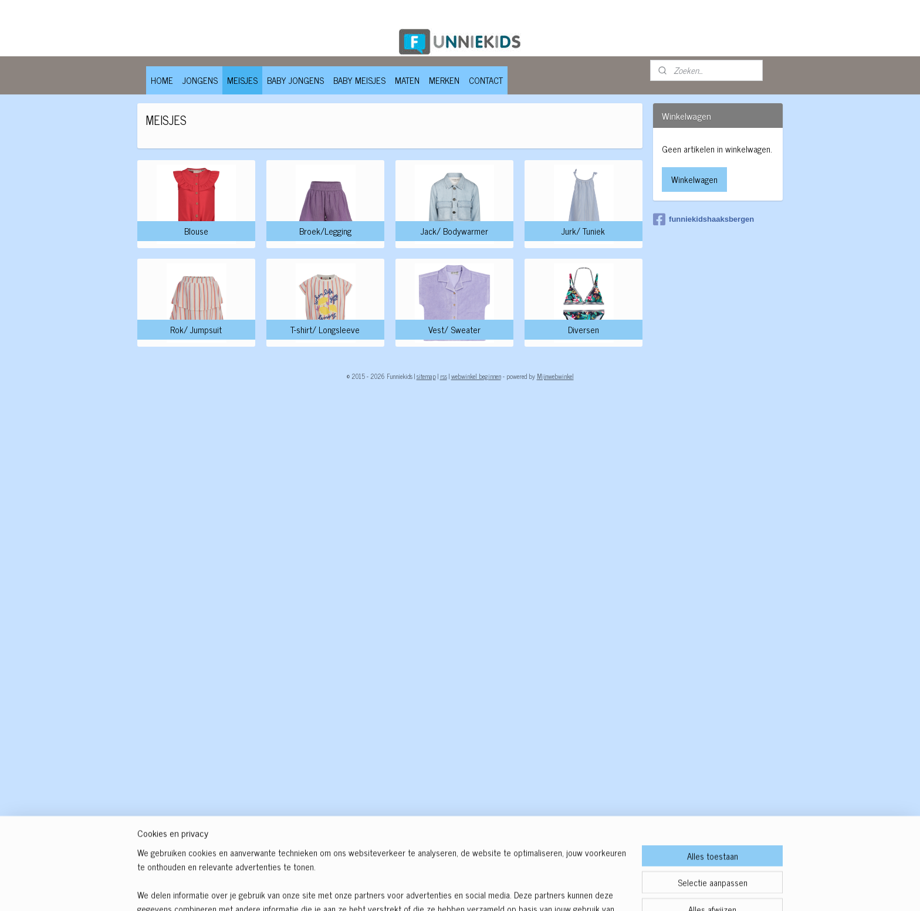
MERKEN (444, 80)
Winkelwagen (694, 179)
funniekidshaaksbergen (703, 219)
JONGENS (200, 80)
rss (443, 376)
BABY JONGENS (295, 80)
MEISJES (242, 80)
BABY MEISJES (359, 80)
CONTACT (486, 80)
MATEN (407, 80)
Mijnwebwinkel (555, 376)
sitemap (426, 376)
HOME (162, 80)
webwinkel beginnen (476, 376)
